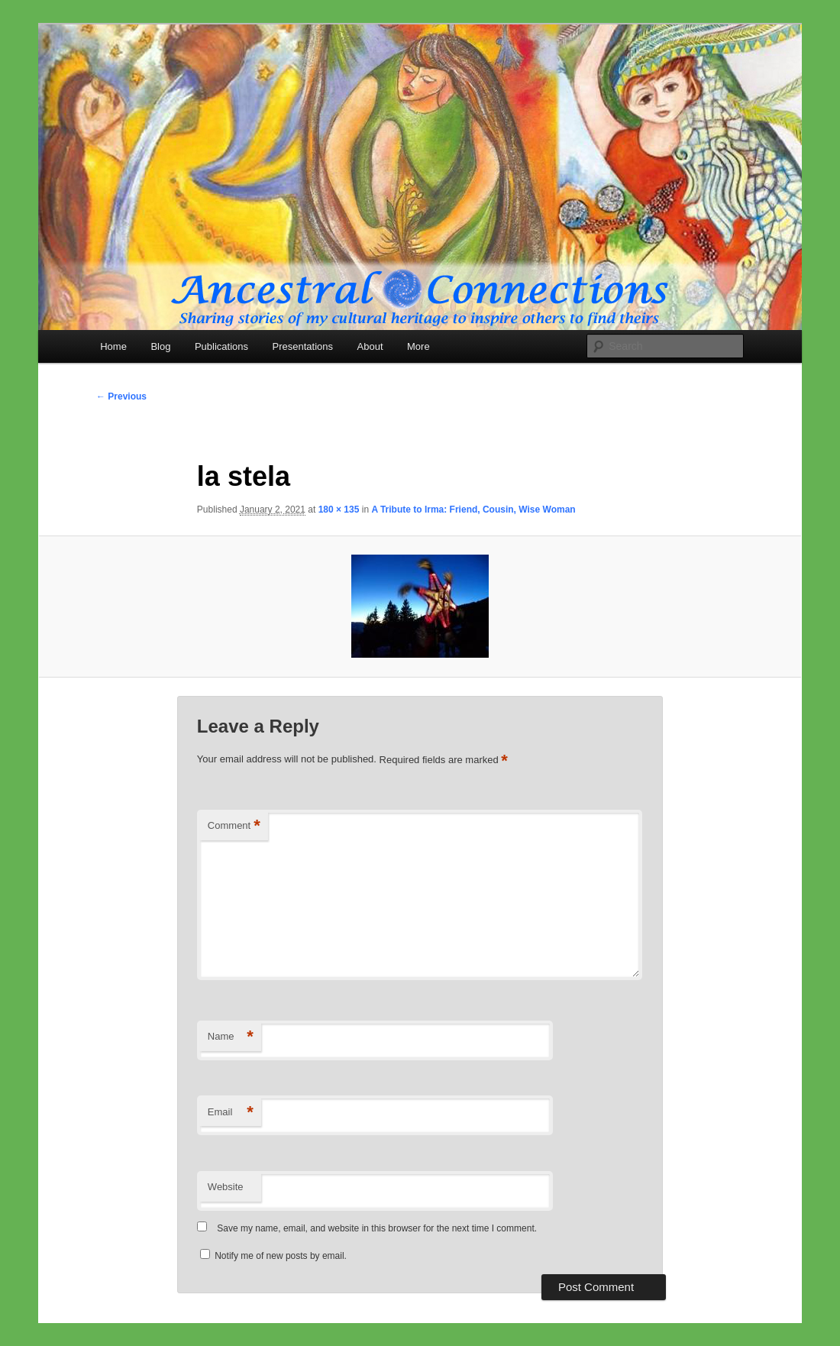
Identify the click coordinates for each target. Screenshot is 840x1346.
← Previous (121, 396)
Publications (221, 346)
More (418, 346)
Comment (234, 826)
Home (113, 346)
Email (231, 1113)
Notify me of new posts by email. (281, 1256)
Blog (160, 346)
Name (231, 1037)
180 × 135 (339, 509)
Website (226, 1186)
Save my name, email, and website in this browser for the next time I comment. (377, 1228)
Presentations (303, 346)
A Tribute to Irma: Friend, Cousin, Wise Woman (473, 509)
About (370, 346)
